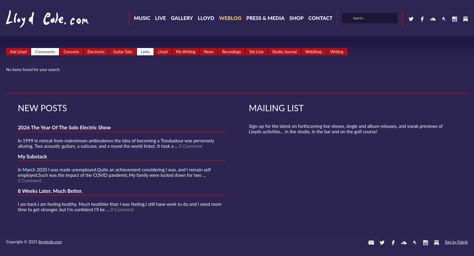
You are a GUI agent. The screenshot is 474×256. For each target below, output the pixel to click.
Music (142, 18)
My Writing (185, 51)
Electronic (96, 51)
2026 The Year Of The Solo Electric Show (64, 127)
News (208, 51)
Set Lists (256, 51)
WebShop (313, 51)
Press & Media (265, 18)
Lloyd (206, 18)
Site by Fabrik (456, 242)
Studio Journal (284, 51)
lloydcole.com (50, 241)
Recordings (231, 51)
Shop (296, 18)
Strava (443, 19)
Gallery (182, 18)
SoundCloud (432, 19)
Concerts (71, 51)
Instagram (454, 19)
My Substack (32, 156)
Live (160, 18)
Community (45, 51)
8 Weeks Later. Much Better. (50, 191)
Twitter (411, 19)
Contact (320, 18)
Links (145, 51)
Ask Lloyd (18, 51)
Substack (465, 19)
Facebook (422, 19)
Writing (336, 51)
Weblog (230, 18)
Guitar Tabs (122, 51)
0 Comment (190, 146)
